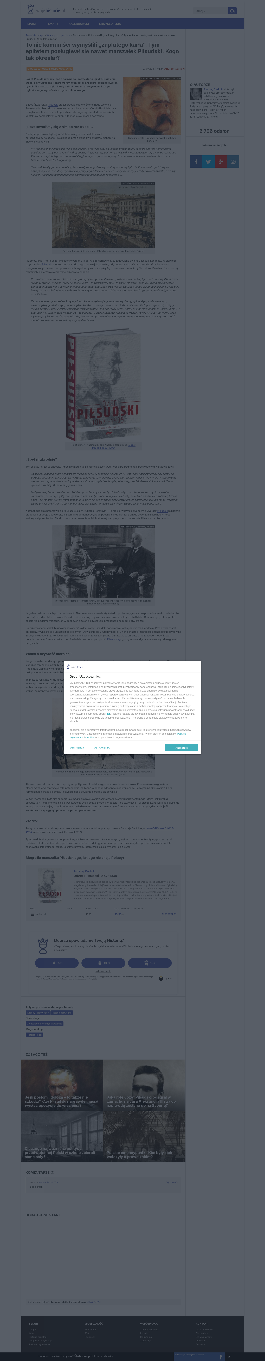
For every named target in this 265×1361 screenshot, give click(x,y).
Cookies (90, 737)
